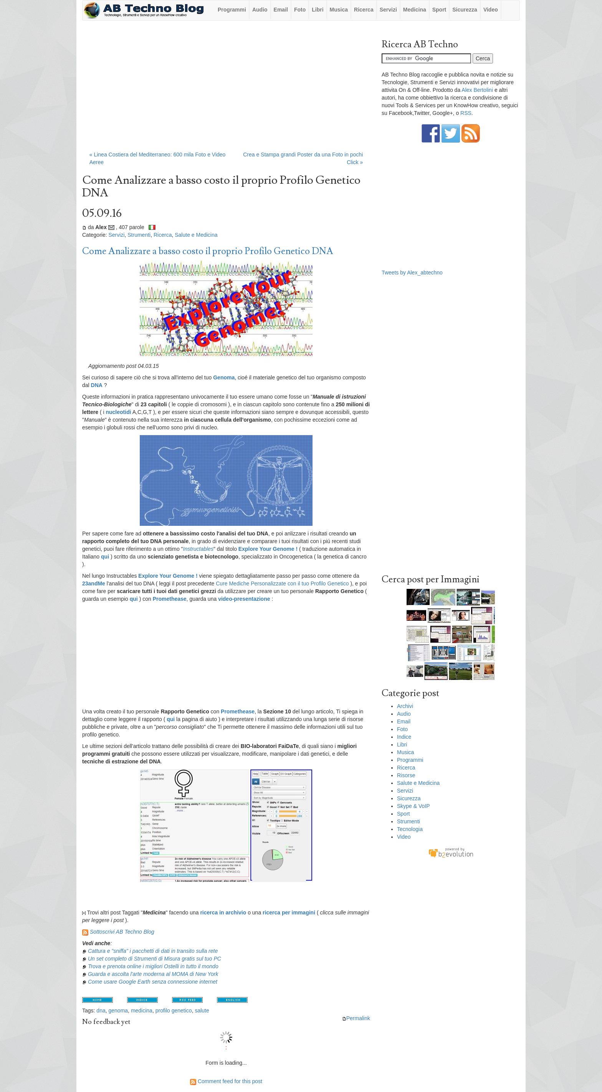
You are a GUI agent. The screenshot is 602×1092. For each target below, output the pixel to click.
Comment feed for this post (226, 1081)
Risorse (406, 775)
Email (281, 10)
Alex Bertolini (477, 90)
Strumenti (138, 235)
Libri (317, 10)
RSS (465, 113)
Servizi (388, 10)
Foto (300, 10)
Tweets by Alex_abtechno (412, 272)
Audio (260, 10)
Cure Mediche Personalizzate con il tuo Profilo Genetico (282, 583)
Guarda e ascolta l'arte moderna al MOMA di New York (153, 974)
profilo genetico (173, 1010)
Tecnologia (410, 829)
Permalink (356, 1018)
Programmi (232, 10)
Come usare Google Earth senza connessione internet (152, 982)
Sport (439, 10)
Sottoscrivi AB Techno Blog (122, 932)
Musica (339, 10)
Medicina (414, 10)
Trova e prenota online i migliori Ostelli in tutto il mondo (153, 966)
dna (100, 1010)
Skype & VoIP (413, 806)
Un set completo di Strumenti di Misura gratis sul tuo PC (154, 959)
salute (202, 1010)
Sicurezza (464, 10)
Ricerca (364, 10)
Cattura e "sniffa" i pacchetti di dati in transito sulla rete (153, 951)
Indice (404, 737)
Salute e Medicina (196, 235)
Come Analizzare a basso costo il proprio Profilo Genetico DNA (207, 251)
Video (490, 10)
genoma (118, 1010)
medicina (141, 1010)
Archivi (405, 706)
